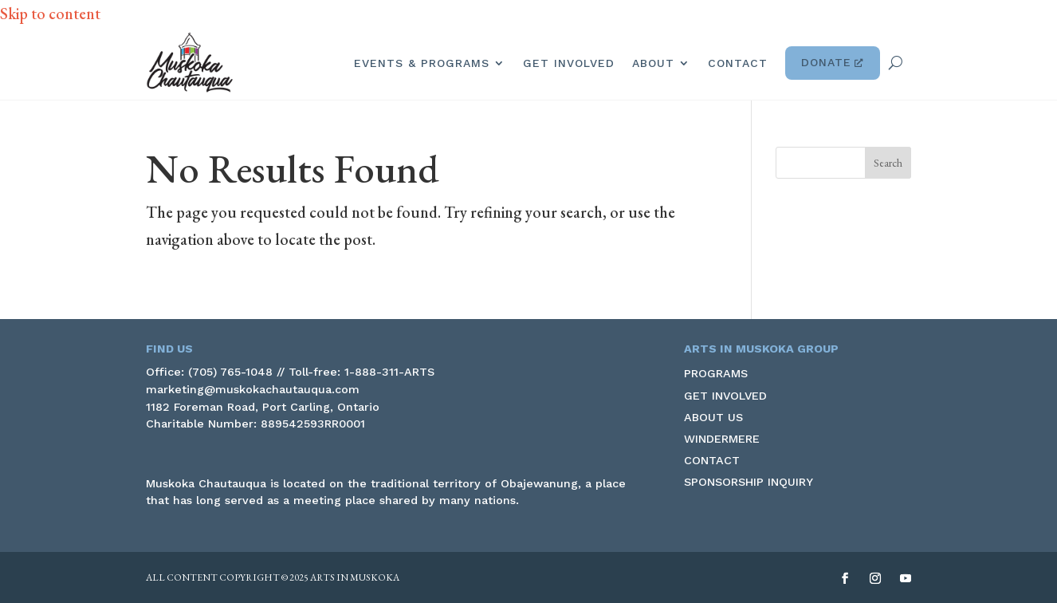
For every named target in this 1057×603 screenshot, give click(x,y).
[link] (190, 62)
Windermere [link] (722, 438)
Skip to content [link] (50, 13)
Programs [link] (716, 373)
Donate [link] (832, 63)
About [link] (653, 63)
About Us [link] (713, 417)
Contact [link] (738, 63)
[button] (888, 163)
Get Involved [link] (569, 63)
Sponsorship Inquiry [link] (748, 481)
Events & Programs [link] (421, 63)
